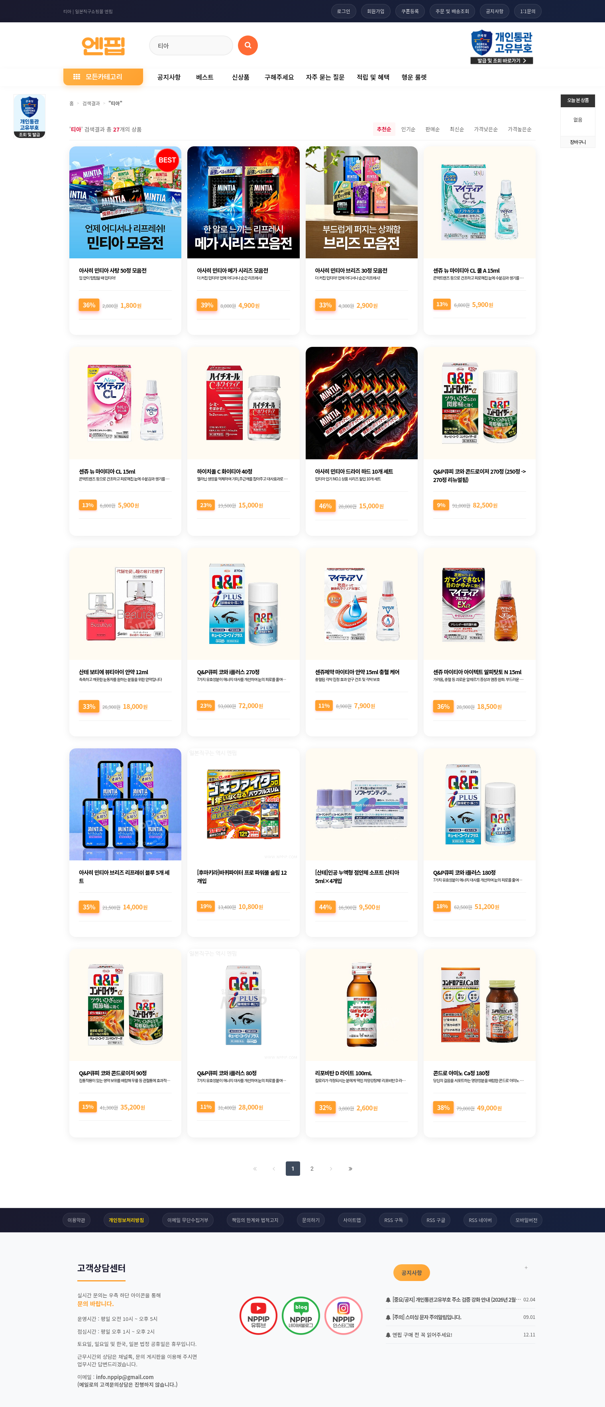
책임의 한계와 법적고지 (255, 1219)
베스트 (205, 77)
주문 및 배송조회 (452, 11)
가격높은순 (520, 129)
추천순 (384, 129)
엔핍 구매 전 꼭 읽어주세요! (419, 1334)
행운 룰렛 (413, 77)
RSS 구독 (393, 1219)
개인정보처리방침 (126, 1219)
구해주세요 (279, 77)
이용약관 (76, 1219)
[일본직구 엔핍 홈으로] (103, 44)
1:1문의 (528, 11)
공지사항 (494, 11)
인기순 (408, 129)
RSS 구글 (435, 1219)
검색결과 (91, 103)
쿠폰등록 (410, 11)
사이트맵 (352, 1219)
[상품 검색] (248, 45)
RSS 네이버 (480, 1219)
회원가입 (376, 11)
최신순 (457, 129)
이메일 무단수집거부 (187, 1219)
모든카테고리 (97, 76)
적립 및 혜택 (373, 77)
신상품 (240, 77)
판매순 (433, 129)
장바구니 (578, 141)
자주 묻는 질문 (325, 77)
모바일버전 (526, 1219)
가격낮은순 (486, 129)
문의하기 (311, 1219)
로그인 (343, 11)
